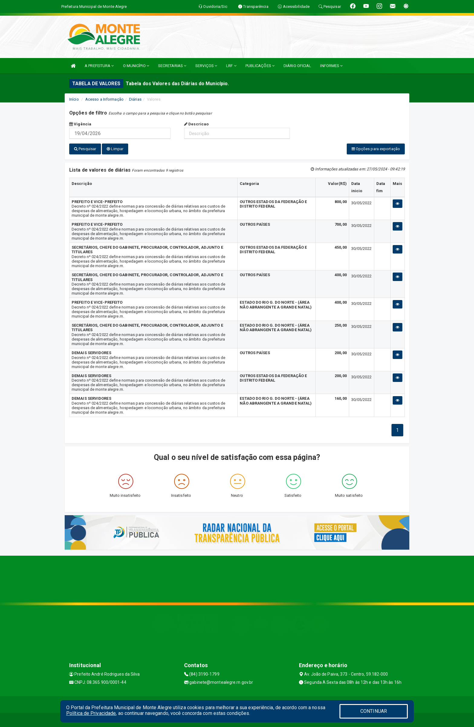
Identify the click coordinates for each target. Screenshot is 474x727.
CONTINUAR (373, 711)
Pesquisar (85, 149)
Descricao (196, 124)
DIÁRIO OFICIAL (297, 65)
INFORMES (331, 65)
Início (74, 99)
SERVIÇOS (206, 65)
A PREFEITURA (99, 65)
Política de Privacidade (91, 713)
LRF (231, 65)
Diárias (135, 99)
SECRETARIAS (172, 65)
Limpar (115, 149)
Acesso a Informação (104, 99)
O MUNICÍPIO (136, 65)
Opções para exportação (376, 149)
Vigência (80, 124)
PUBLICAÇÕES (259, 65)
